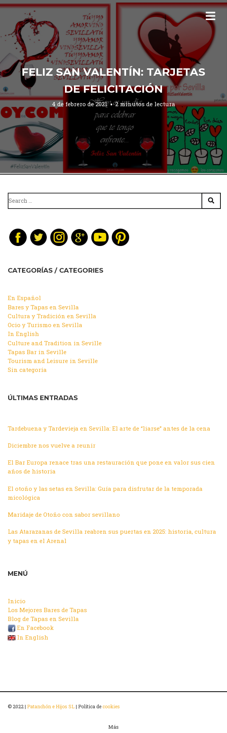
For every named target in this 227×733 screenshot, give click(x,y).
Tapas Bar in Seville (37, 352)
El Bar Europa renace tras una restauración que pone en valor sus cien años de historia (111, 466)
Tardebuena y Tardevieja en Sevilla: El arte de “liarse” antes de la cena (109, 428)
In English (23, 334)
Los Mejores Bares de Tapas (47, 610)
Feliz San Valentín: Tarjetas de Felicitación (113, 80)
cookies (111, 706)
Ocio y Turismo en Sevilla (45, 325)
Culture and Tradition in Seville (55, 343)
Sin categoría (27, 369)
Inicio (17, 601)
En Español (24, 298)
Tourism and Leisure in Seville (53, 361)
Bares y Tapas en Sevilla (43, 307)
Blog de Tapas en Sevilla (43, 619)
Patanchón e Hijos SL (51, 706)
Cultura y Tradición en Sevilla (52, 316)
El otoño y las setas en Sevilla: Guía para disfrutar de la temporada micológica (105, 493)
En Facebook (31, 627)
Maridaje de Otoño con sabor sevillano (64, 514)
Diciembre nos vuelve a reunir (52, 445)
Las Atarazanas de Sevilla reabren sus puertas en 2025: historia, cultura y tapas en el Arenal (112, 536)
